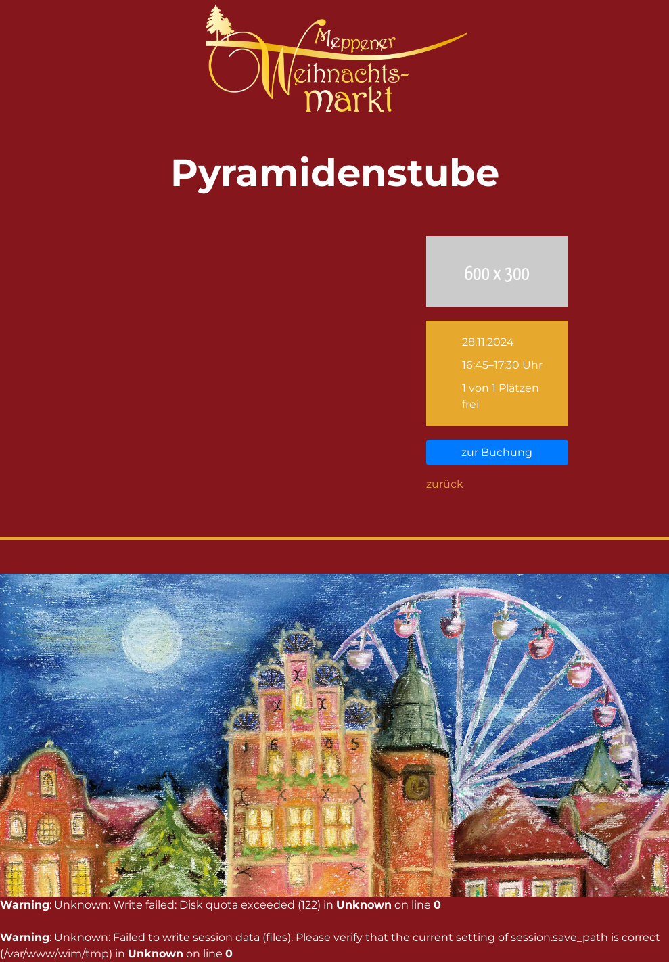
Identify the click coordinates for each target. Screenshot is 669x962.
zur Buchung (496, 452)
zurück (444, 484)
